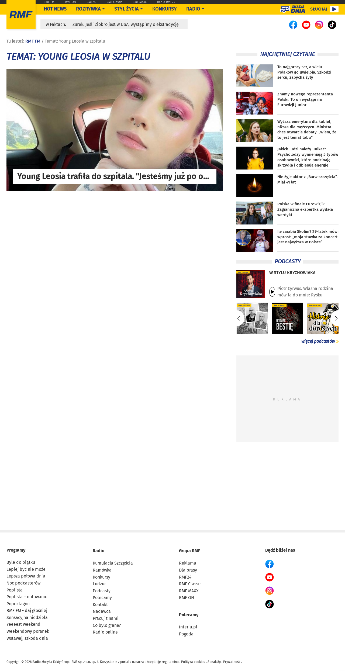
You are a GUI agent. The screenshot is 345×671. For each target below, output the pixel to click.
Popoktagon (18, 603)
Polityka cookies (193, 662)
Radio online (105, 632)
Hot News (55, 9)
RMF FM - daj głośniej (26, 610)
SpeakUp (214, 662)
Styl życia (126, 9)
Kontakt (100, 604)
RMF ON (70, 2)
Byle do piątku (20, 562)
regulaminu (170, 662)
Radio (98, 550)
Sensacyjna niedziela (27, 617)
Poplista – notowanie (26, 596)
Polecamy (102, 597)
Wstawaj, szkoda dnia (27, 638)
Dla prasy (188, 570)
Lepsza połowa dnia (25, 576)
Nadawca (102, 611)
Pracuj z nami (106, 618)
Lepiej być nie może (26, 569)
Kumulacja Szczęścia (113, 563)
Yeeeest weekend (23, 624)
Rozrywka (88, 9)
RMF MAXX (140, 2)
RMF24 (91, 2)
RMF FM (49, 2)
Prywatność (231, 662)
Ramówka (102, 570)
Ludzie (99, 583)
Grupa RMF (189, 550)
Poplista (14, 590)
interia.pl (188, 627)
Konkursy (164, 9)
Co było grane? (107, 625)
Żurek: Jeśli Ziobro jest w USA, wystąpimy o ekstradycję (126, 24)
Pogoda (186, 634)
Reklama (187, 563)
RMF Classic (114, 2)
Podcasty (102, 590)
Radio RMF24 (166, 2)
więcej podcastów (318, 341)
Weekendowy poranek (27, 631)
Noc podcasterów (23, 583)
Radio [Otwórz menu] (193, 9)
